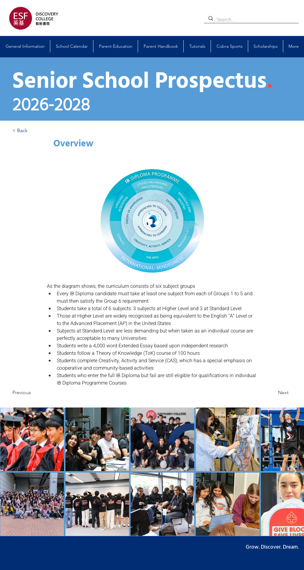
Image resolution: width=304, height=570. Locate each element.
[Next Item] (293, 471)
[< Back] (32, 130)
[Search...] (251, 20)
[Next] (272, 392)
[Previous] (32, 392)
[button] (25, 46)
